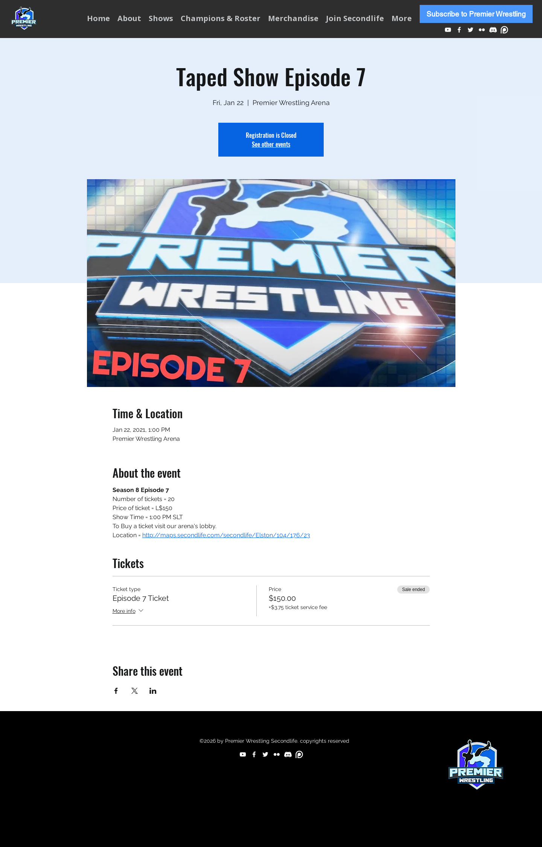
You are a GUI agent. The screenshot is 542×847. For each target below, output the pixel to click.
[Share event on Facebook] (116, 691)
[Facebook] (459, 30)
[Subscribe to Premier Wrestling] (476, 14)
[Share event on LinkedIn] (153, 691)
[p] (504, 30)
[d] (493, 30)
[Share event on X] (134, 691)
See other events (271, 144)
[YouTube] (448, 30)
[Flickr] (482, 30)
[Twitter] (470, 30)
